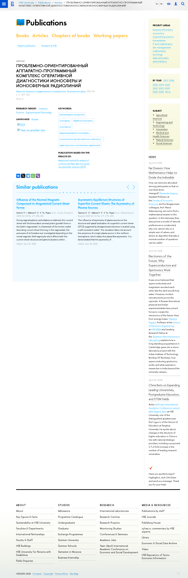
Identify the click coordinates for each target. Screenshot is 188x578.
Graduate (63, 528)
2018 (161, 91)
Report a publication (27, 45)
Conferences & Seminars (114, 534)
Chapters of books (71, 35)
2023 (167, 84)
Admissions (64, 511)
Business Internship (68, 557)
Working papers (110, 35)
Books (22, 35)
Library (145, 537)
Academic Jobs (108, 540)
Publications (46, 22)
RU (157, 4)
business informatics (163, 29)
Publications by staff (153, 511)
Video (145, 549)
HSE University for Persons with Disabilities (33, 553)
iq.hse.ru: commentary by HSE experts (158, 530)
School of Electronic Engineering (164, 324)
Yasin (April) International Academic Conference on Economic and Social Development (119, 549)
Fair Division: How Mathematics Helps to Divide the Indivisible (163, 172)
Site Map (74, 573)
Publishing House (151, 522)
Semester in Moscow (69, 551)
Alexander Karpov (168, 193)
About (21, 505)
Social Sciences (164, 143)
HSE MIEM (156, 329)
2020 (167, 88)
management (164, 47)
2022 (155, 88)
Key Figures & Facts (26, 517)
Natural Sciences (164, 139)
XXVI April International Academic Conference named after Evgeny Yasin (164, 408)
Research (107, 505)
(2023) (73, 163)
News (152, 157)
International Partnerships (30, 534)
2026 (171, 80)
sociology (158, 54)
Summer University (68, 540)
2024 (161, 84)
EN (161, 4)
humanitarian (159, 40)
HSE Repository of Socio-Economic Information (156, 556)
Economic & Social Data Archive (159, 543)
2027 (165, 80)
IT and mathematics (162, 43)
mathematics (159, 50)
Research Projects (110, 522)
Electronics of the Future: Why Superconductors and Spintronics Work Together (162, 265)
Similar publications (37, 187)
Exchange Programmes (70, 534)
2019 (155, 91)
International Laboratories (114, 511)
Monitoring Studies (110, 528)
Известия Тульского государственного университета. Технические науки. (51, 91)
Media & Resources (156, 505)
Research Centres (110, 517)
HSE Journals (149, 517)
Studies (64, 505)
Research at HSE (49, 45)
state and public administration (161, 59)
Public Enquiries (24, 560)
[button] (56, 192)
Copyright (48, 573)
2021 (161, 88)
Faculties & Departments (29, 528)
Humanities (161, 129)
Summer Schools (67, 545)
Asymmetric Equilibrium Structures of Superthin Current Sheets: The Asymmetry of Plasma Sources (106, 203)
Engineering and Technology (163, 124)
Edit (178, 573)
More (168, 91)
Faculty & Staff (24, 540)
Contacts (36, 573)
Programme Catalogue (70, 517)
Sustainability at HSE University (33, 522)
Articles (40, 35)
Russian (35, 119)
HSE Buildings (23, 545)
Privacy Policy (61, 573)
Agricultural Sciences (160, 116)
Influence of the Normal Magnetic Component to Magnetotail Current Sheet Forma (43, 203)
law (154, 47)
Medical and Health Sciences (161, 134)
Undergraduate (66, 522)
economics (158, 33)
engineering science (163, 36)
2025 (155, 84)
